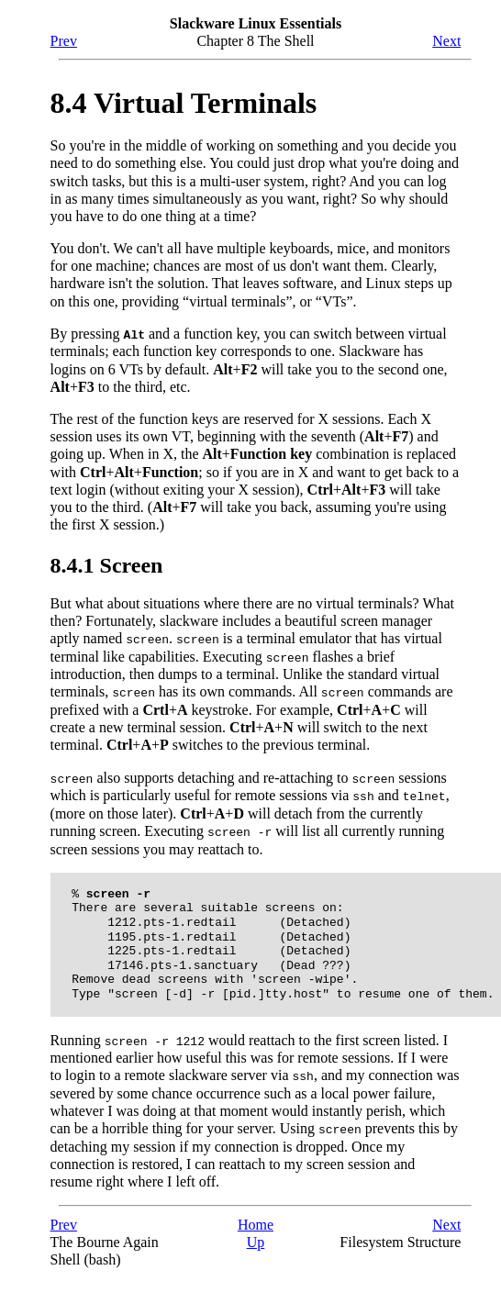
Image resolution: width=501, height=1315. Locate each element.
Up (256, 1238)
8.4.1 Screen (106, 564)
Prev (63, 41)
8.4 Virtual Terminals (183, 102)
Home (255, 1221)
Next (446, 41)
